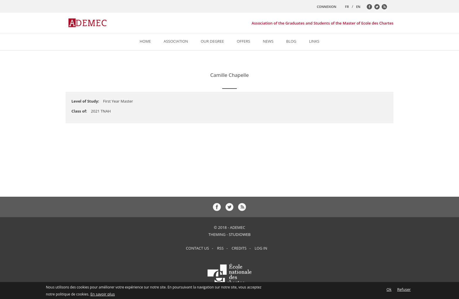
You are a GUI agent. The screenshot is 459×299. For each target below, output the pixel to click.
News (268, 41)
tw (378, 8)
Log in (261, 248)
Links (314, 41)
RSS (220, 248)
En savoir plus (102, 295)
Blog (291, 41)
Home (145, 41)
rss (385, 8)
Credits (239, 248)
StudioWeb (240, 234)
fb (370, 8)
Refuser (404, 290)
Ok (388, 290)
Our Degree (212, 41)
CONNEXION (326, 6)
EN (358, 6)
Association (176, 41)
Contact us (197, 248)
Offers (243, 41)
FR (347, 6)
